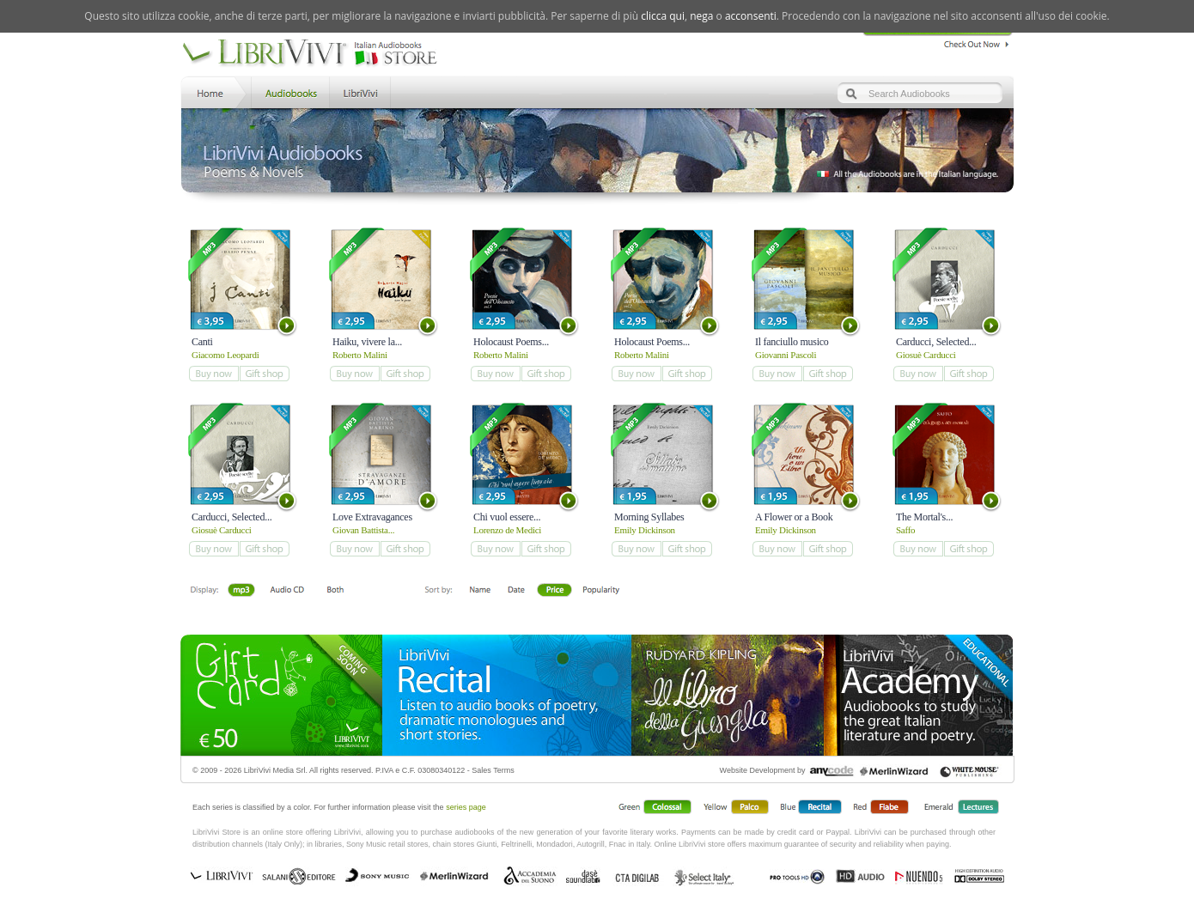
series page (466, 807)
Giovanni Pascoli (785, 355)
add (213, 373)
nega (701, 16)
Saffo (905, 530)
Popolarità (601, 590)
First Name (480, 590)
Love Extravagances (372, 517)
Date (517, 590)
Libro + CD (287, 590)
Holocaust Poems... (511, 342)
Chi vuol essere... (506, 517)
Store (289, 91)
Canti (202, 342)
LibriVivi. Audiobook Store (316, 54)
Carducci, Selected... (936, 342)
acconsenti (751, 16)
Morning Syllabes (649, 517)
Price (554, 590)
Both (340, 590)
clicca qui (663, 16)
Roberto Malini (359, 355)
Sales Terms (493, 770)
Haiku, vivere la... (367, 342)
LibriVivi (360, 91)
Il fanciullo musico (792, 342)
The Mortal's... (924, 517)
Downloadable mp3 (241, 590)
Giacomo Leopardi (225, 355)
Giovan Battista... (363, 530)
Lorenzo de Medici (507, 530)
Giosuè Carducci (926, 355)
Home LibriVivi (213, 91)
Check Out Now (972, 42)
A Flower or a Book (794, 517)
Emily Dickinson (644, 530)
